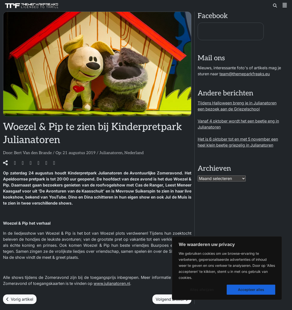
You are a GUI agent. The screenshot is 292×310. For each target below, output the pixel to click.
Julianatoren (111, 153)
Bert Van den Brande (33, 153)
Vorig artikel (19, 299)
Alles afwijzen (202, 289)
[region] (227, 268)
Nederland (134, 153)
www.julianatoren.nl (112, 283)
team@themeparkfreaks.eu (244, 73)
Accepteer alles (251, 289)
